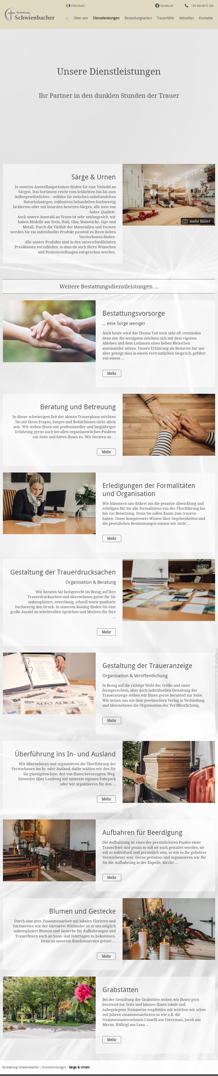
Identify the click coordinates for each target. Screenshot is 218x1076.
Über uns (80, 17)
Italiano (78, 6)
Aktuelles (186, 17)
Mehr (112, 373)
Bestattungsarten (138, 17)
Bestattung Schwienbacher (20, 1067)
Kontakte (206, 17)
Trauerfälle (165, 17)
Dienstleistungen (106, 17)
